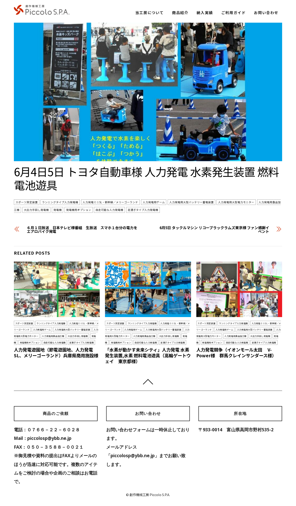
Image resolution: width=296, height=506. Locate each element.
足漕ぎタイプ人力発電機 (143, 210)
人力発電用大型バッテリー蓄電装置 (191, 202)
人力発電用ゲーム (154, 202)
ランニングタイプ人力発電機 (60, 202)
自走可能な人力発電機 (109, 210)
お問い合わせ (266, 12)
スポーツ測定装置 (26, 202)
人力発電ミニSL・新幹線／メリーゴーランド (110, 202)
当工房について (149, 12)
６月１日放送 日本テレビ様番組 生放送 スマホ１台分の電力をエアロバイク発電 (82, 229)
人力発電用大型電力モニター (236, 202)
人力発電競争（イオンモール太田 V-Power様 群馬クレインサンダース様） (236, 352)
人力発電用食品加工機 (53, 336)
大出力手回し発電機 (36, 210)
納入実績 (205, 12)
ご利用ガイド (233, 12)
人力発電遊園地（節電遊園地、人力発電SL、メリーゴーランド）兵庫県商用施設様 (56, 352)
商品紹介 (180, 12)
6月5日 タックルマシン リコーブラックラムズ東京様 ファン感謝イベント (214, 229)
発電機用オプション (78, 210)
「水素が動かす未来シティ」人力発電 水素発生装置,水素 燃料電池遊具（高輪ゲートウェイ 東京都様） (148, 355)
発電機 (57, 210)
